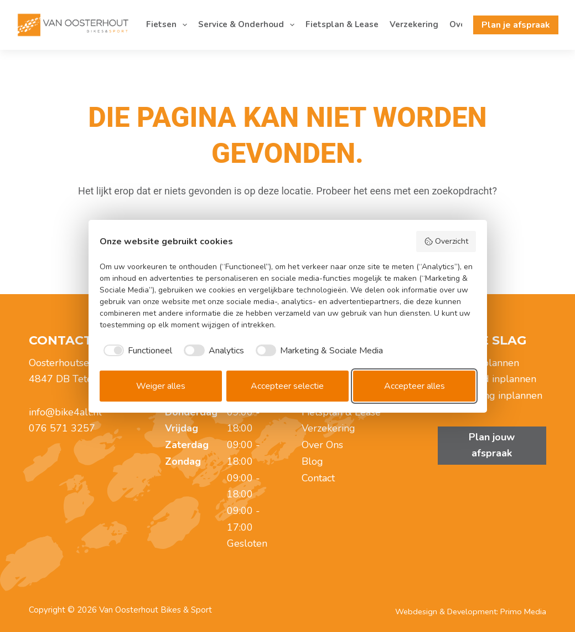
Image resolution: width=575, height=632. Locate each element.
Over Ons (322, 444)
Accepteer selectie (287, 386)
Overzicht (446, 241)
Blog (312, 461)
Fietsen (168, 25)
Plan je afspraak (515, 25)
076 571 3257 (62, 428)
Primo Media (523, 611)
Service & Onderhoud (248, 25)
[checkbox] (136, 350)
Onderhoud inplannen (487, 379)
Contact (318, 478)
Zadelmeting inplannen (490, 395)
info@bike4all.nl (65, 412)
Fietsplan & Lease (342, 24)
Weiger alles (160, 386)
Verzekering (414, 24)
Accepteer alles (414, 386)
